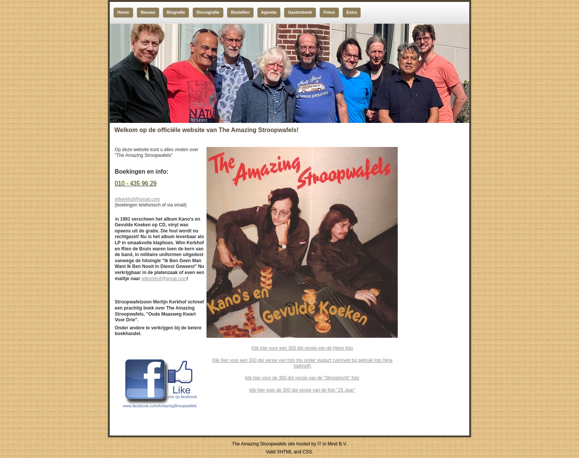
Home (123, 12)
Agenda (268, 12)
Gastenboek (300, 12)
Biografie (176, 12)
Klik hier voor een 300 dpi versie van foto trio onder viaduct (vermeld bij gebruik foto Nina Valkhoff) (302, 363)
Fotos (329, 12)
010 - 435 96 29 (135, 183)
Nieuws (148, 12)
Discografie (208, 12)
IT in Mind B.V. (332, 444)
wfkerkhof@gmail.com (137, 199)
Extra (351, 12)
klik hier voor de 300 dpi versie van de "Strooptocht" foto (302, 378)
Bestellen (240, 12)
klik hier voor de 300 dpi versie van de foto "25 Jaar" (302, 390)
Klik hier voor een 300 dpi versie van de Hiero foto (302, 348)
